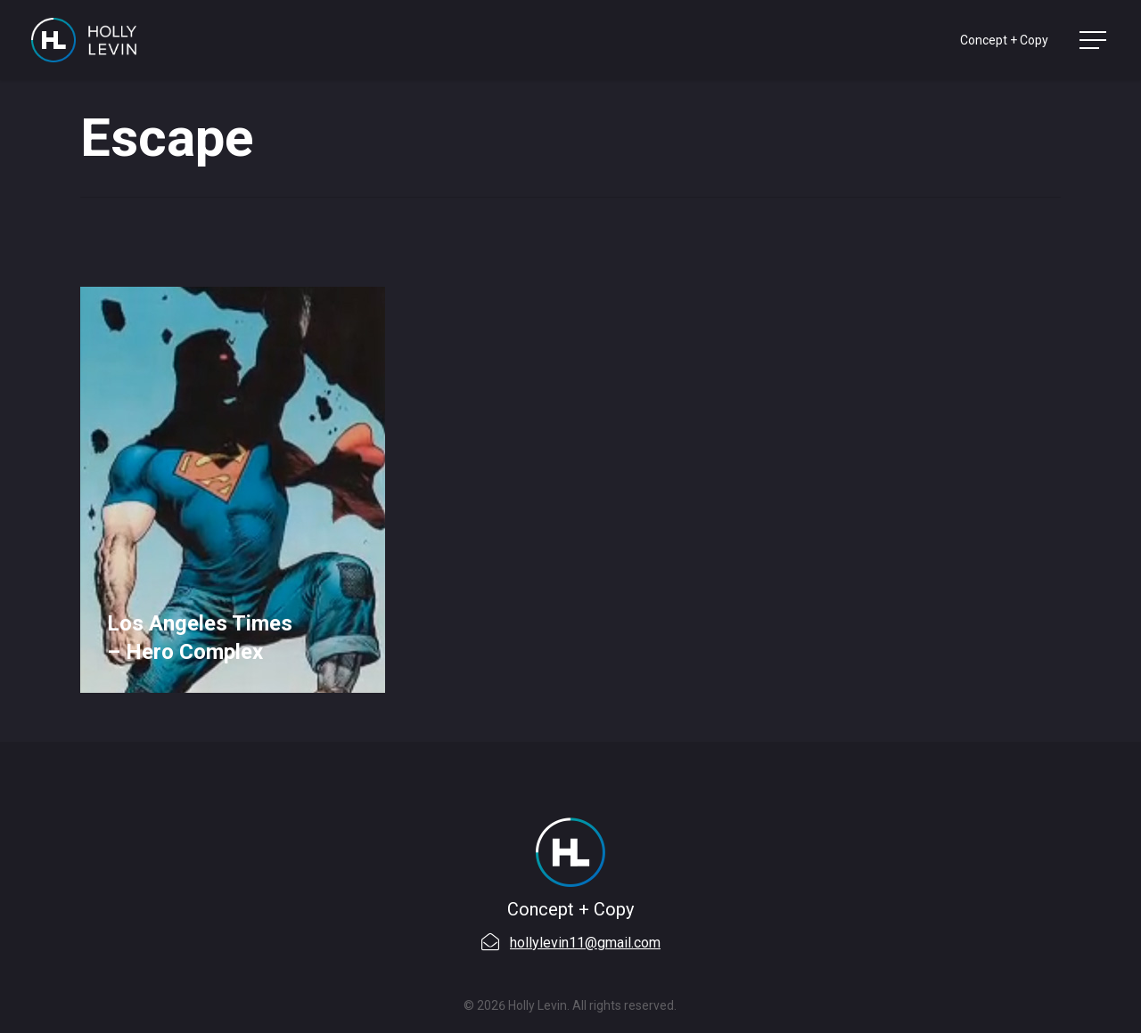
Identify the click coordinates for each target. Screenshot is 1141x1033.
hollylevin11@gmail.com (585, 942)
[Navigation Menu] (1094, 40)
